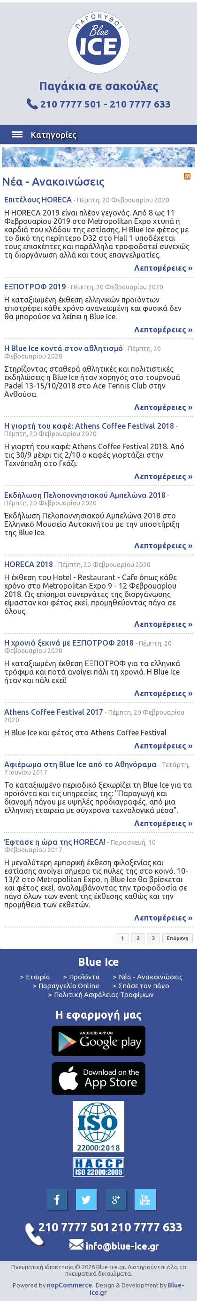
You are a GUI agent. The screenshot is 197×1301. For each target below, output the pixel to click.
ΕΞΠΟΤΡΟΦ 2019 (35, 286)
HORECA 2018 (28, 564)
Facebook (56, 1199)
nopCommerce (69, 1285)
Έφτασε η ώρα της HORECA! (55, 842)
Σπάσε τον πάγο (143, 986)
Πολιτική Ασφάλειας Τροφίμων (104, 995)
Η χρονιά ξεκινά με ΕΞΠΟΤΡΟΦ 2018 (69, 643)
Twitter (86, 1199)
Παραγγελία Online (68, 986)
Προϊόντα (84, 977)
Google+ (116, 1199)
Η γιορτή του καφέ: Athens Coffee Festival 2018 (89, 426)
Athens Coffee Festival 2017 (53, 712)
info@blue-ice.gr (122, 1246)
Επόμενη (178, 938)
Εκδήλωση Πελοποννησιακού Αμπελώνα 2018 (85, 495)
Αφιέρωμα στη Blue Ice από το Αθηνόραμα (80, 764)
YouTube (145, 1199)
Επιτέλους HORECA (38, 199)
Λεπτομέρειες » (163, 268)
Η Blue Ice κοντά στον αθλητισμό (63, 348)
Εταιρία (38, 977)
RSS (187, 176)
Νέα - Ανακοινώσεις (150, 977)
